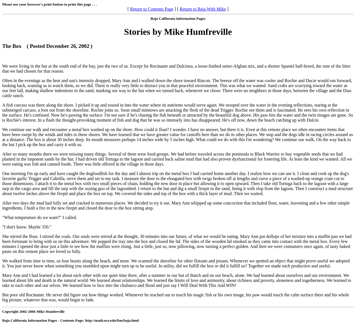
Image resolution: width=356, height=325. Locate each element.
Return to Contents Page (152, 9)
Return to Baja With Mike (203, 9)
